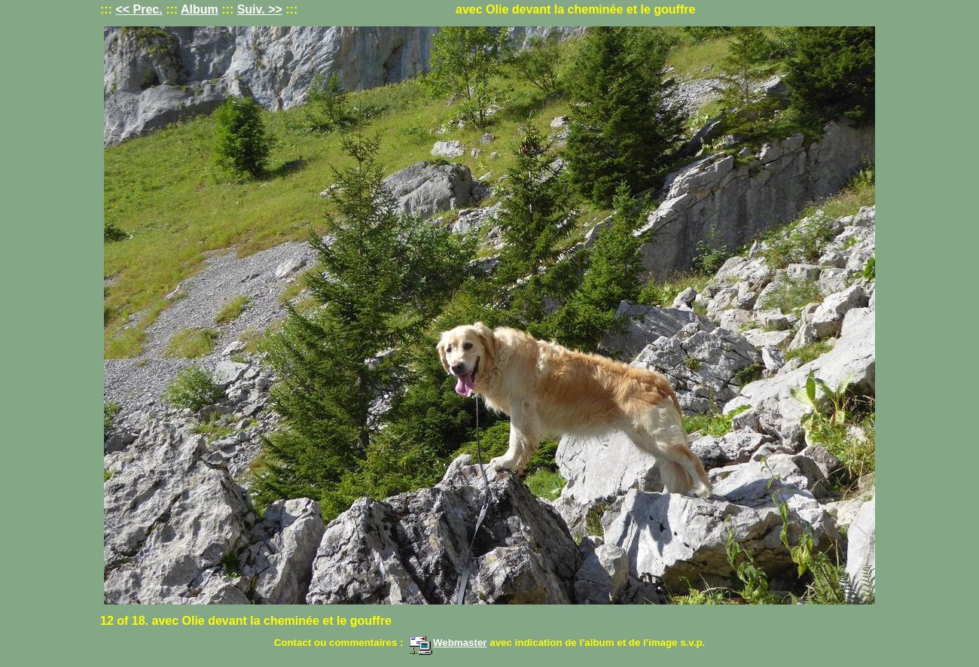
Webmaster (448, 642)
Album (199, 9)
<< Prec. (138, 9)
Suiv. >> (259, 9)
